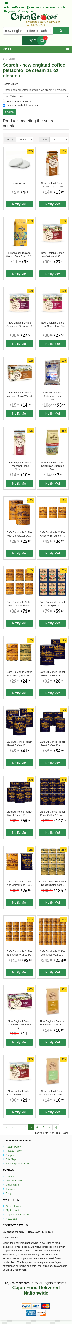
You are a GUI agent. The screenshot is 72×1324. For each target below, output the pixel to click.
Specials (9, 1189)
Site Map (9, 1159)
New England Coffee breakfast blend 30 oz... (52, 254)
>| (56, 1127)
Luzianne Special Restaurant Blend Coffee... (52, 394)
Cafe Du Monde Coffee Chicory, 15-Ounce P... (52, 534)
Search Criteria (10, 84)
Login (62, 7)
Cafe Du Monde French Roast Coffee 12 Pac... (52, 813)
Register (9, 11)
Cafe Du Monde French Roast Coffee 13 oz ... (52, 674)
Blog (7, 1193)
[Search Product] (61, 30)
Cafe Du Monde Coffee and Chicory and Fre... (19, 883)
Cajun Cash (11, 1184)
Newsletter (10, 1218)
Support (9, 1155)
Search (12, 59)
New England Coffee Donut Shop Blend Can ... (52, 324)
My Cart (41, 40)
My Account (11, 1210)
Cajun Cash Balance (16, 1214)
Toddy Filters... (19, 183)
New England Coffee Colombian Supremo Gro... (52, 464)
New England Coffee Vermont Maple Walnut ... (19, 394)
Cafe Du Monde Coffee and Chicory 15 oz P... (19, 953)
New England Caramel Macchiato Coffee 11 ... (52, 1023)
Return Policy (12, 1146)
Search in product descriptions (20, 105)
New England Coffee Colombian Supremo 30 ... (19, 324)
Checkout (49, 7)
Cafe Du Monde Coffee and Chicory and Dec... (19, 674)
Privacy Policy (12, 1150)
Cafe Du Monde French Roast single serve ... (52, 604)
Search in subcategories (17, 101)
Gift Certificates (14, 7)
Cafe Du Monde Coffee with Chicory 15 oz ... (52, 953)
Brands (8, 1176)
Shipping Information (16, 1163)
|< (6, 1127)
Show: (44, 139)
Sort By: (10, 139)
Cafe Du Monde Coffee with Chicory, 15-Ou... (19, 534)
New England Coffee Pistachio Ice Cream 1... (52, 1093)
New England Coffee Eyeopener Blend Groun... (19, 464)
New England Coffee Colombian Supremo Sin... (19, 1023)
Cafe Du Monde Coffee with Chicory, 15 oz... (19, 604)
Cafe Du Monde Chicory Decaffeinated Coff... (52, 883)
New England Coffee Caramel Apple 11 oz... (52, 185)
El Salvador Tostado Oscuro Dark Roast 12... (19, 254)
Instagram (26, 11)
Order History (12, 1206)
